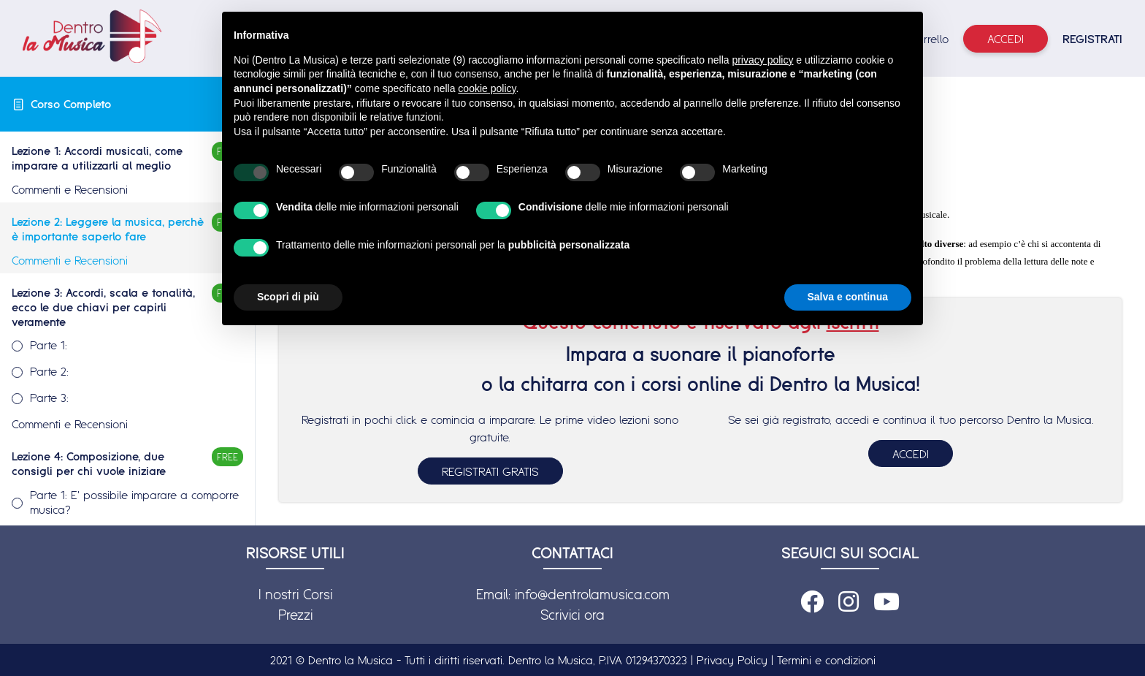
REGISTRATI (1092, 38)
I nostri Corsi (295, 594)
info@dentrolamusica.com (592, 594)
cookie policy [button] (487, 88)
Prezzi (295, 614)
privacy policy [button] (762, 60)
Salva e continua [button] (848, 297)
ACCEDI (910, 454)
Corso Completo (71, 103)
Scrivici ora (572, 614)
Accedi (1005, 38)
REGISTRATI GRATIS (490, 471)
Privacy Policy (732, 660)
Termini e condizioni (826, 660)
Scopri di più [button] (288, 297)
